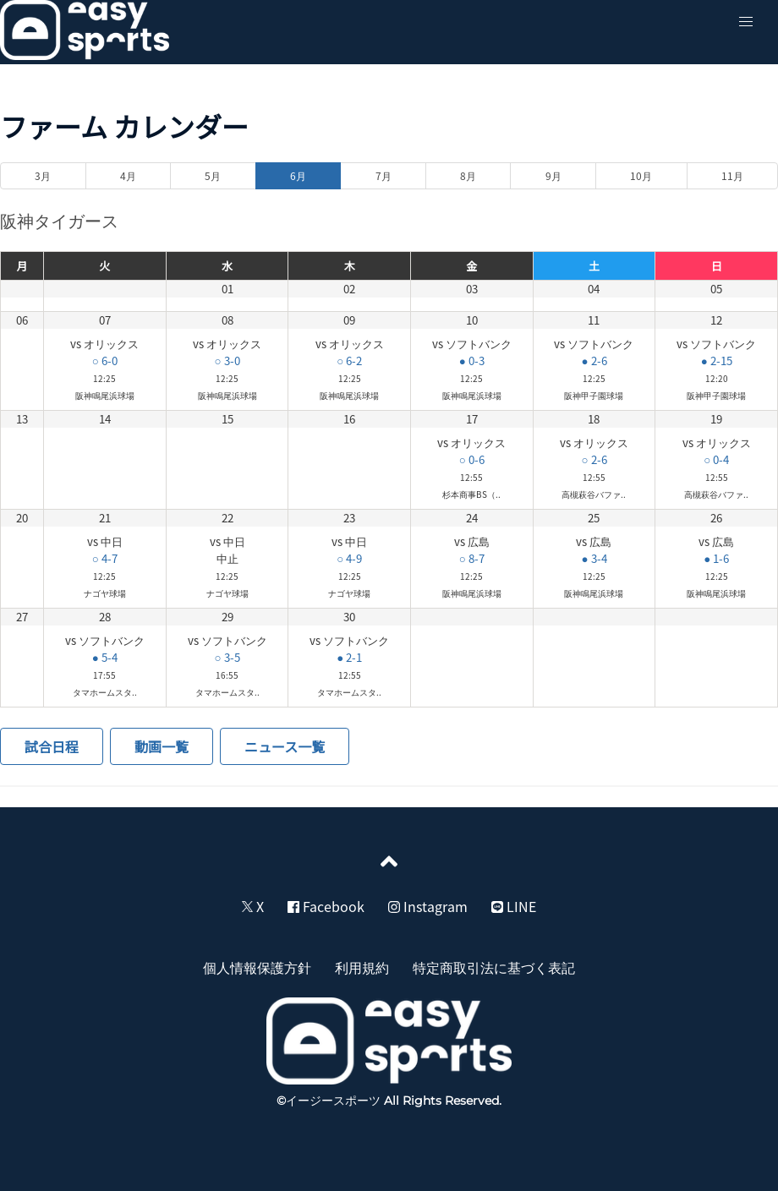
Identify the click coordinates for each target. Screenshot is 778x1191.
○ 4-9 (349, 558)
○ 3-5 (226, 657)
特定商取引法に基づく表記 (494, 967)
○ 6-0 (105, 360)
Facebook (326, 906)
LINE (513, 906)
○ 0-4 (716, 459)
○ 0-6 (472, 459)
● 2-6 (593, 360)
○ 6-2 (349, 360)
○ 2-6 (593, 459)
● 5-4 (105, 657)
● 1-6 (716, 558)
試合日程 (52, 746)
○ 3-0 (226, 360)
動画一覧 (161, 746)
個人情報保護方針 (257, 967)
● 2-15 (716, 360)
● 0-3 (472, 360)
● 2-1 (349, 657)
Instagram (428, 906)
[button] (746, 22)
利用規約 (362, 967)
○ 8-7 (472, 558)
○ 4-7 (105, 558)
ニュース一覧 (284, 746)
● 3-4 (593, 558)
